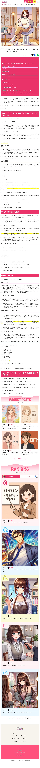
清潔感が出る (6, 82)
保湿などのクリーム (7, 68)
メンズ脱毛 (23, 738)
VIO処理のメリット (7, 79)
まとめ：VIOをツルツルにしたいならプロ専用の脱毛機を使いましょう (18, 93)
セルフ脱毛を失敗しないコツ (9, 76)
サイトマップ (23, 741)
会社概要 (20, 748)
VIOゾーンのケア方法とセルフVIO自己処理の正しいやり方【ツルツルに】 (18, 63)
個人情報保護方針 (20, 755)
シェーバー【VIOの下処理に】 (9, 66)
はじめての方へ (24, 735)
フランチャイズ (15, 741)
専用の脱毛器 (6, 71)
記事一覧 (20, 718)
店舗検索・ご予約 (15, 738)
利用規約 (20, 750)
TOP (13, 734)
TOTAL (29, 476)
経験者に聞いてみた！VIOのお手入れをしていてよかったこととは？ (17, 90)
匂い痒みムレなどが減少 (8, 85)
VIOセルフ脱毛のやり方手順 (9, 74)
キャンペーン (14, 735)
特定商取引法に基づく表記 (20, 752)
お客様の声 (14, 740)
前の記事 (13, 718)
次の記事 (27, 718)
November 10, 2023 (18, 363)
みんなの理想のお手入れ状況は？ (10, 87)
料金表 (22, 737)
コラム (13, 737)
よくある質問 (23, 740)
